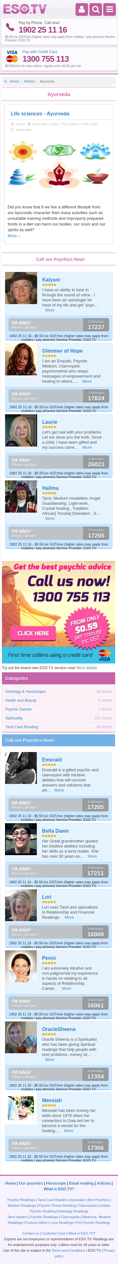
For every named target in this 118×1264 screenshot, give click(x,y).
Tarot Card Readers (53, 1200)
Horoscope (56, 1183)
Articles (29, 81)
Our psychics (31, 1183)
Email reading (81, 1183)
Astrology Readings (73, 1211)
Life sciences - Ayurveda (40, 113)
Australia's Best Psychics (89, 1200)
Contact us (31, 1233)
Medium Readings (22, 1205)
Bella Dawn (55, 831)
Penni (49, 958)
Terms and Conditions (68, 1250)
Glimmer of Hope (62, 351)
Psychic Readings (21, 1200)
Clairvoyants (88, 1205)
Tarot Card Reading (21, 727)
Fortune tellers (36, 1222)
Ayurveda (39, 124)
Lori (46, 897)
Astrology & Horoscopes (25, 691)
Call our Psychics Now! (29, 740)
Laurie (49, 422)
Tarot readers (17, 1217)
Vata (94, 124)
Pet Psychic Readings (93, 1222)
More (12, 235)
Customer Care (53, 1233)
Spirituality (24, 130)
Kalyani (51, 279)
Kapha (54, 124)
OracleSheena (59, 1029)
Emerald (52, 759)
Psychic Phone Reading (57, 1205)
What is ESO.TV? (59, 1189)
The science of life (75, 124)
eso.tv (20, 124)
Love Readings (61, 1222)
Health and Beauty (21, 700)
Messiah (52, 1100)
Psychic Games (18, 709)
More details (86, 668)
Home (14, 81)
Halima (50, 488)
